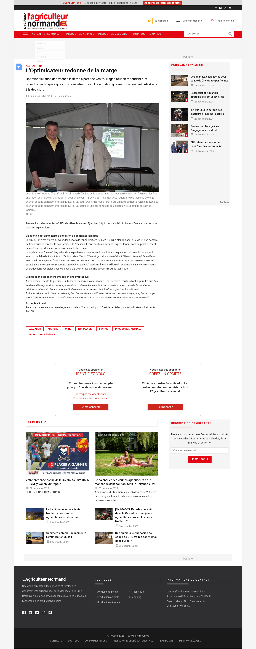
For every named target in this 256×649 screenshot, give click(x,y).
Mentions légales (190, 641)
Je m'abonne (151, 20)
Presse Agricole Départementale (133, 641)
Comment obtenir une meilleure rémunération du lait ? (66, 535)
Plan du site (166, 641)
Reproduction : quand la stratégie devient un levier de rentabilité (207, 97)
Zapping (158, 34)
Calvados (35, 329)
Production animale (81, 34)
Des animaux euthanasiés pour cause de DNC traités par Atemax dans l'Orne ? (209, 80)
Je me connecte (224, 20)
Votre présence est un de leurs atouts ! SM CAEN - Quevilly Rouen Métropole (57, 482)
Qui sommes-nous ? (96, 641)
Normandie (85, 329)
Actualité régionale (47, 34)
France (103, 329)
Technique (140, 34)
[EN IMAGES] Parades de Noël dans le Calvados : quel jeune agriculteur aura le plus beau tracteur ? (133, 515)
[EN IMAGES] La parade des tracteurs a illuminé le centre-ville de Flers (208, 114)
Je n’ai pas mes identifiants (91, 394)
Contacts (56, 641)
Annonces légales (186, 20)
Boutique (73, 641)
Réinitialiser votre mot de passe (90, 398)
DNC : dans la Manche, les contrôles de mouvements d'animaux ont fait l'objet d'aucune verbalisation (206, 148)
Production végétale (114, 34)
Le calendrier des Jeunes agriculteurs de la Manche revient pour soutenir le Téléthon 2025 (125, 482)
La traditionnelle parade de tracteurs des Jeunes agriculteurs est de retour (63, 513)
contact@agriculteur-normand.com (186, 591)
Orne (68, 329)
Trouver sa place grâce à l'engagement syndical (205, 128)
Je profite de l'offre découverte (162, 2)
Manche (53, 329)
